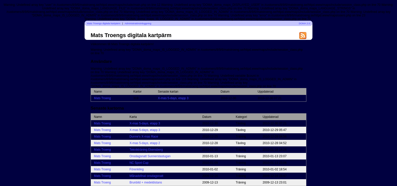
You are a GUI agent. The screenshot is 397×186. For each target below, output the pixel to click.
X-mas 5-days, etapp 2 (144, 143)
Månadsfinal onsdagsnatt (146, 176)
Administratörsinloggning (138, 23)
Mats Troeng (102, 98)
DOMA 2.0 (304, 23)
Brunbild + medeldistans (145, 182)
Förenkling (136, 169)
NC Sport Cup (138, 163)
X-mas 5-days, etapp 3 (173, 98)
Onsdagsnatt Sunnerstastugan (149, 156)
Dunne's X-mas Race (143, 136)
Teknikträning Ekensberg (146, 149)
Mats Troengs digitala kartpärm (104, 23)
